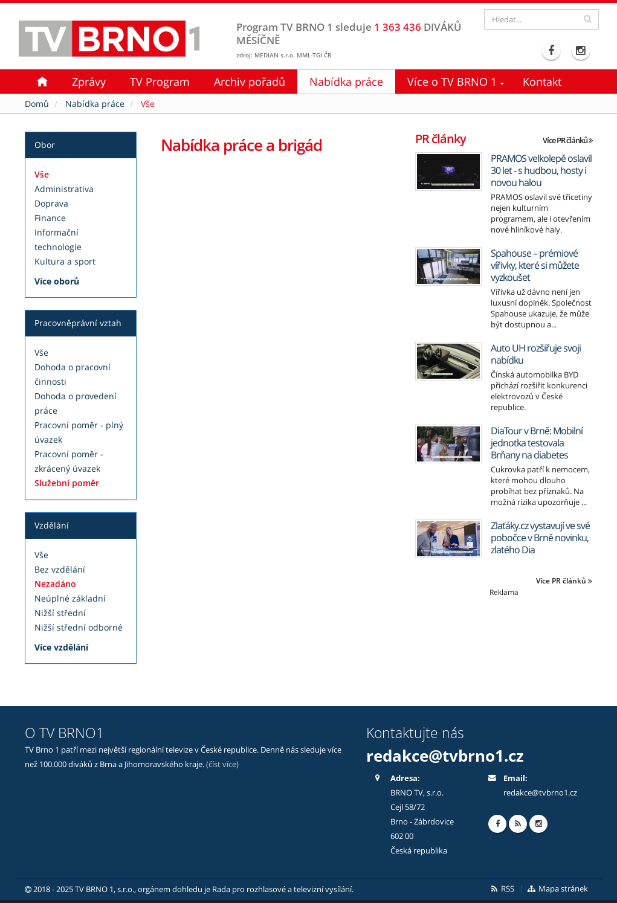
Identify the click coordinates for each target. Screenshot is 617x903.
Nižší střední (60, 613)
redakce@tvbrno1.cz (445, 755)
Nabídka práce (346, 81)
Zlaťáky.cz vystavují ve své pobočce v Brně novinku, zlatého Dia (540, 537)
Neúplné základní (70, 598)
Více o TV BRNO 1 (452, 81)
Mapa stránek (556, 889)
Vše (41, 174)
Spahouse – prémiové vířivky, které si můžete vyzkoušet (535, 265)
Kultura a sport (64, 261)
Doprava (51, 203)
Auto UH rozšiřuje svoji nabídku (536, 354)
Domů (37, 103)
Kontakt (542, 81)
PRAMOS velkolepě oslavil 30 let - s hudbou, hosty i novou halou (541, 170)
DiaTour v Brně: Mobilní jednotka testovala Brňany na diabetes (537, 442)
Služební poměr (66, 483)
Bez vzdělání (59, 569)
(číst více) (222, 764)
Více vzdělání (61, 647)
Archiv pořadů (249, 81)
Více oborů (56, 281)
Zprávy (89, 81)
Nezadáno (55, 584)
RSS (501, 889)
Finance (50, 217)
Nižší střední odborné (78, 627)
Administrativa (64, 188)
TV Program (160, 81)
